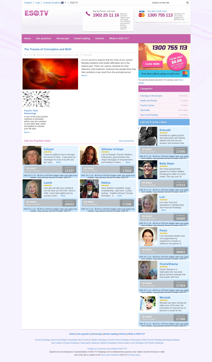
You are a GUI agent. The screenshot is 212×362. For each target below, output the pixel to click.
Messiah (165, 297)
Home (27, 38)
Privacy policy (134, 355)
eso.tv (29, 55)
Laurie (48, 182)
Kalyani (49, 149)
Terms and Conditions (110, 355)
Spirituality (87, 55)
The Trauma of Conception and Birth (47, 49)
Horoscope (63, 38)
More (84, 75)
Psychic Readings (42, 340)
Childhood (40, 55)
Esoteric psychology (53, 55)
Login (37, 3)
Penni (163, 230)
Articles (99, 38)
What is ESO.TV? (119, 38)
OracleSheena (169, 264)
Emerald (165, 130)
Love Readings (137, 343)
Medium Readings (99, 340)
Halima (105, 182)
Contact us (92, 349)
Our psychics (43, 38)
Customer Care (104, 349)
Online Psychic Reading (152, 340)
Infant (76, 55)
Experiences (68, 55)
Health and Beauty (148, 100)
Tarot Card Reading (149, 115)
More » (27, 132)
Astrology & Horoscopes (151, 96)
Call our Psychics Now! (153, 122)
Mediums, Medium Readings (104, 343)
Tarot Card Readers (60, 340)
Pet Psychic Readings (154, 343)
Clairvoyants (135, 340)
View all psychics (126, 141)
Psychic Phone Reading (118, 340)
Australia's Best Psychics (79, 340)
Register (28, 3)
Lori (162, 197)
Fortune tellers (123, 343)
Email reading (82, 38)
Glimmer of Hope (112, 149)
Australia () (53, 3)
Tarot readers (56, 343)
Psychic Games (147, 105)
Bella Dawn (167, 163)
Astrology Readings (171, 340)
